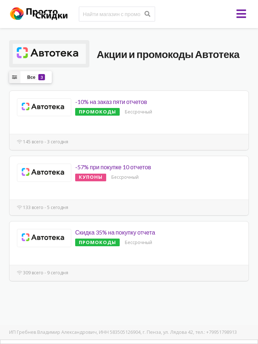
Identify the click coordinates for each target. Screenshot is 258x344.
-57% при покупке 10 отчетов (113, 166)
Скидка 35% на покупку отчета (115, 232)
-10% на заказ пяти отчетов (111, 101)
